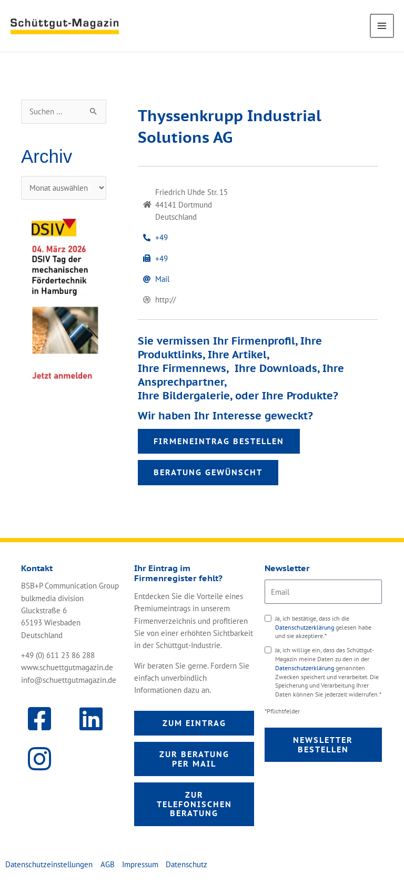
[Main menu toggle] (382, 26)
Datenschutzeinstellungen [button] (49, 864)
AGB (107, 864)
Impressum (140, 864)
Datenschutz (186, 864)
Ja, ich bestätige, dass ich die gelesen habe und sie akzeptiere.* (323, 627)
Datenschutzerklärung (305, 627)
